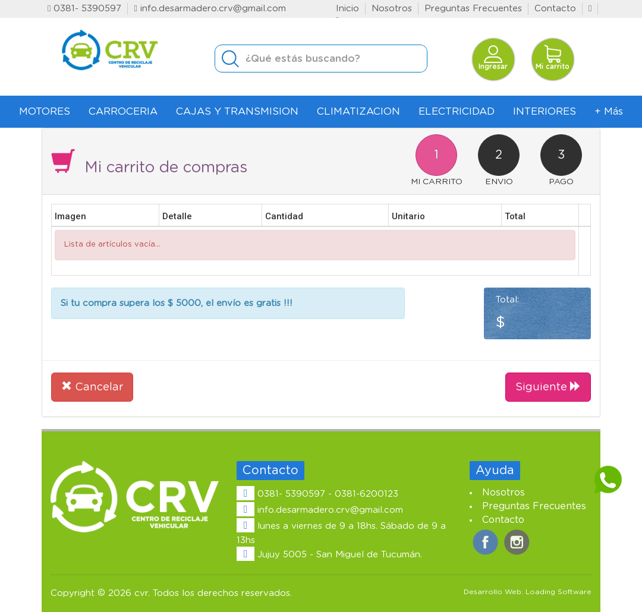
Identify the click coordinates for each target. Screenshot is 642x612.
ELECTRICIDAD (456, 111)
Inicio (347, 8)
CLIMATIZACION (358, 111)
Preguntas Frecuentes (473, 8)
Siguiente (548, 386)
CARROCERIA (123, 111)
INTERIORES (544, 111)
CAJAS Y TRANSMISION (237, 111)
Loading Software (558, 591)
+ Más (608, 111)
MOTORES (44, 111)
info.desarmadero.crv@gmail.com (209, 8)
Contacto (555, 8)
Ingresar (493, 57)
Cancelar (92, 386)
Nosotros (392, 8)
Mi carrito (552, 57)
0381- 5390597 (84, 8)
